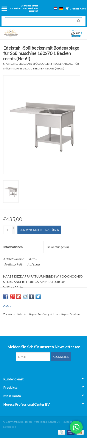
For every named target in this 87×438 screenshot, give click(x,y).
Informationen (13, 247)
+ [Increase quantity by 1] (13, 227)
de (61, 8)
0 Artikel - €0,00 (76, 8)
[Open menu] (4, 8)
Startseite (10, 63)
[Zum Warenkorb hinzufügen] (39, 230)
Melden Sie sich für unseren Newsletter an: (43, 347)
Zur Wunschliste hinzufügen (19, 314)
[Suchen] (43, 21)
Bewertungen (58, 247)
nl (55, 8)
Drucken (75, 314)
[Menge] (7, 230)
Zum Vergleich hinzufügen (53, 314)
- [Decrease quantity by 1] (13, 231)
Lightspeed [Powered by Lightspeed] (9, 426)
